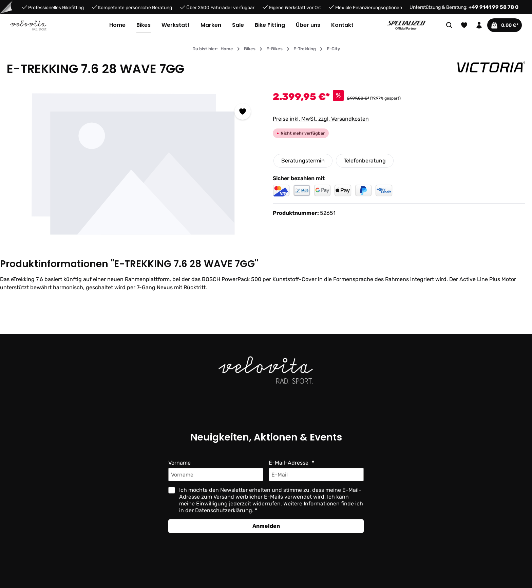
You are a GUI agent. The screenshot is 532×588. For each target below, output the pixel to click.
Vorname (179, 463)
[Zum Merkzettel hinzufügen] (242, 111)
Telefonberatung (364, 160)
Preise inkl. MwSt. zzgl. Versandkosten (320, 119)
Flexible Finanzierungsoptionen (368, 7)
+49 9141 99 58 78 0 (495, 7)
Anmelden (266, 526)
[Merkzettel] (459, 25)
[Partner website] (406, 24)
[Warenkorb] (502, 25)
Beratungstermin (302, 160)
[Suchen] (444, 25)
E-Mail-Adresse (289, 463)
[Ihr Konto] (473, 25)
